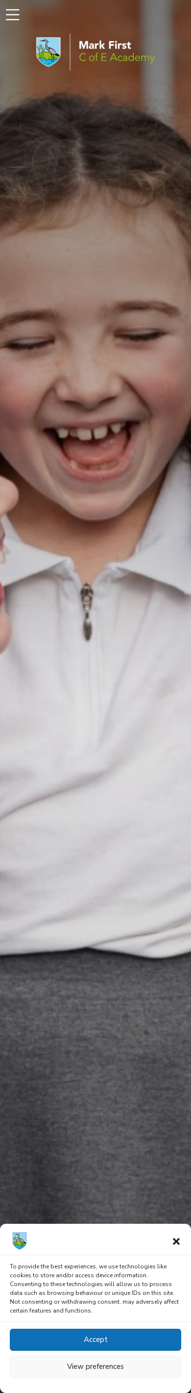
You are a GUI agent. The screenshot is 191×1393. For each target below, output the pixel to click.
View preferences (95, 1366)
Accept (96, 1339)
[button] (176, 1241)
